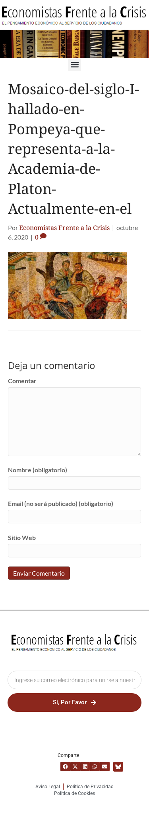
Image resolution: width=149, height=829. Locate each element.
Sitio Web (22, 537)
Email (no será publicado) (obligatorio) (60, 503)
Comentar (22, 380)
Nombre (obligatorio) (37, 469)
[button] (74, 64)
